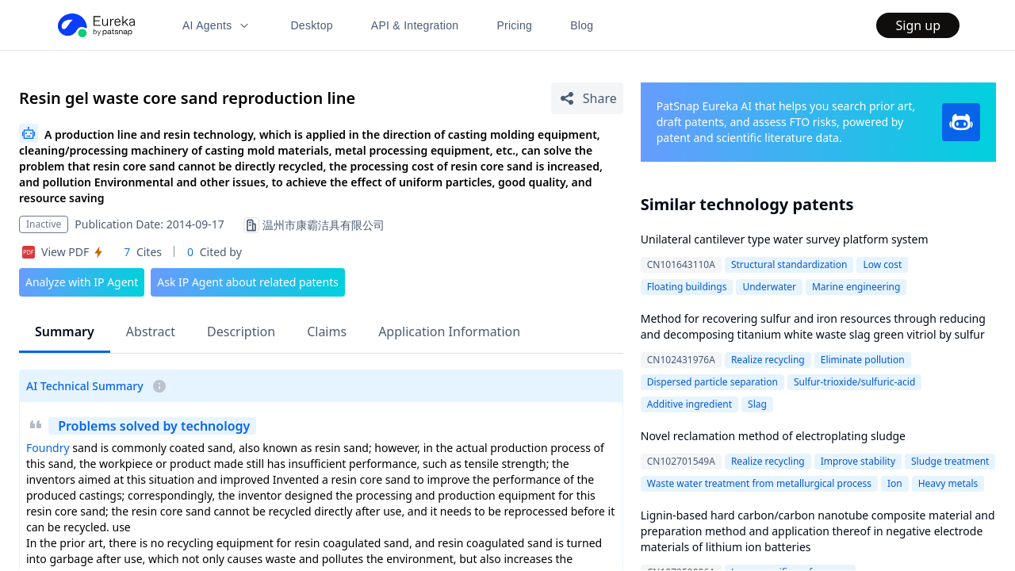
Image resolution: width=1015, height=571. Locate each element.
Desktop (311, 25)
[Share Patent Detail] (587, 98)
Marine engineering (856, 286)
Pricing (514, 25)
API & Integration (415, 25)
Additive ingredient (689, 404)
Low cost (882, 264)
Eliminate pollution (863, 359)
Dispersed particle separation (712, 382)
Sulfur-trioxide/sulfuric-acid (854, 382)
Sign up (917, 25)
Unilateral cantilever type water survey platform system (785, 239)
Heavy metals (948, 483)
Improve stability (858, 461)
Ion (894, 483)
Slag (757, 404)
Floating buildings (687, 286)
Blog (581, 25)
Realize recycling (768, 359)
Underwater (769, 286)
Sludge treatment (950, 461)
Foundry (48, 447)
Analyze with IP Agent (81, 281)
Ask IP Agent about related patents (248, 281)
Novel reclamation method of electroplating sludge (773, 435)
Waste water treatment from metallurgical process (759, 483)
